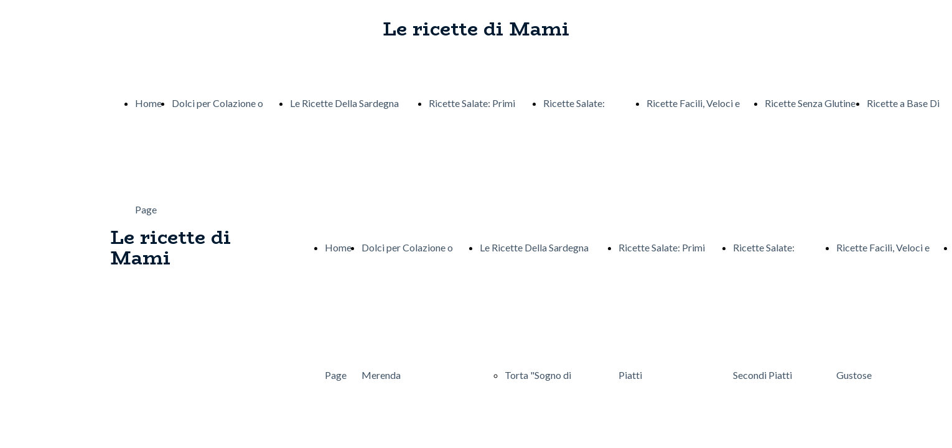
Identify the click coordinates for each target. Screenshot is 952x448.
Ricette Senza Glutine (810, 103)
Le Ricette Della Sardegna (344, 103)
